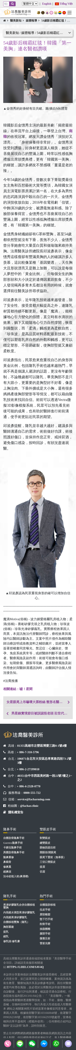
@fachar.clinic (29, 805)
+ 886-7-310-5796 (28, 752)
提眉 (42, 866)
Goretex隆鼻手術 (13, 843)
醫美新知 (15, 20)
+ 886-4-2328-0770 (28, 786)
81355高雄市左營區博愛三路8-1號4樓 (42, 745)
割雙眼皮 (45, 838)
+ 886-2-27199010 (28, 769)
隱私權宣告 (15, 812)
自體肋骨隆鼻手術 (13, 838)
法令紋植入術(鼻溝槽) (16, 876)
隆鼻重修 (8, 857)
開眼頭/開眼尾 (48, 852)
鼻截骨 (7, 862)
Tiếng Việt (64, 3)
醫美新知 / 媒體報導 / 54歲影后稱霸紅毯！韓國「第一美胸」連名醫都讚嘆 (39, 33)
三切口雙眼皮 (48, 862)
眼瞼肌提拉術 (48, 847)
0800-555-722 (32, 792)
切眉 (42, 871)
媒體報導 (31, 20)
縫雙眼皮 (45, 843)
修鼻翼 (7, 866)
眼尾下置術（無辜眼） (53, 857)
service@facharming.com (33, 799)
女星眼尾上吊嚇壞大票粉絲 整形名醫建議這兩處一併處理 (39, 702)
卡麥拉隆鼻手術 (12, 847)
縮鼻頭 (7, 871)
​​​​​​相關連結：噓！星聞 (17, 689)
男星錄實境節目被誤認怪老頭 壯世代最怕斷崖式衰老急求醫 (42, 713)
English (46, 3)
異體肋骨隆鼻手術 (13, 852)
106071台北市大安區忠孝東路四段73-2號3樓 (44, 760)
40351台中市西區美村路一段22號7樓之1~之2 (44, 777)
